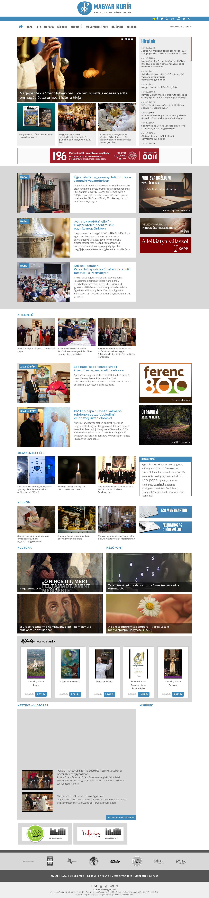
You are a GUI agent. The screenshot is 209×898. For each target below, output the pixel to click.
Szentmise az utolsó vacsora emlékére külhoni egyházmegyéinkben (163, 127)
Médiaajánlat (93, 894)
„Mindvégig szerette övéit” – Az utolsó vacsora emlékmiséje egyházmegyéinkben (162, 77)
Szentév (181, 472)
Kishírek (146, 705)
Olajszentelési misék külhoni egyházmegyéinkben (157, 137)
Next (189, 862)
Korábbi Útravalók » (181, 442)
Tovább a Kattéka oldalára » (121, 817)
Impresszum (80, 894)
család (158, 484)
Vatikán (158, 472)
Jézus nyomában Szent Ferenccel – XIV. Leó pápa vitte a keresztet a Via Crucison (164, 52)
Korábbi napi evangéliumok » (176, 210)
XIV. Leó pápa (45, 27)
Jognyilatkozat (105, 894)
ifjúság (162, 480)
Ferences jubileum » (180, 400)
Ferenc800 (147, 472)
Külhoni (62, 27)
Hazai (30, 27)
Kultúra (132, 27)
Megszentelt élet (97, 27)
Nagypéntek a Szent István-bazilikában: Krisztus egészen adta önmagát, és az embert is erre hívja (163, 64)
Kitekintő (76, 27)
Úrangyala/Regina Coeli (154, 492)
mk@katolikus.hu (129, 892)
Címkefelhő (148, 459)
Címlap (54, 876)
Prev (19, 862)
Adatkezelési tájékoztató (123, 894)
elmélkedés (169, 472)
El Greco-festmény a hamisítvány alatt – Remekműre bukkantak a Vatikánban (163, 117)
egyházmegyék (152, 464)
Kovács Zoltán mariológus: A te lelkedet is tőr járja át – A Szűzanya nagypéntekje (164, 96)
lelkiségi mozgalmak (153, 468)
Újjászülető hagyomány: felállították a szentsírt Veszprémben (162, 106)
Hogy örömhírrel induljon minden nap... (160, 182)
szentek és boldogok (153, 476)
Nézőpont (117, 27)
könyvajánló (46, 641)
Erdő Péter (172, 488)
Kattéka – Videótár (32, 705)
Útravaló (170, 476)
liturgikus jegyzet (172, 464)
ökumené (171, 468)
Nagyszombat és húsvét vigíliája (159, 87)
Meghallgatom (55, 838)
